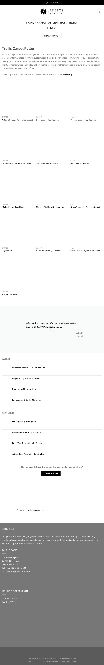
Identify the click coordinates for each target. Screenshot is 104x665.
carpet (15, 540)
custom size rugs (26, 540)
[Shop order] (52, 35)
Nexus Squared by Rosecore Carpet (85, 207)
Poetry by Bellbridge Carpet (48, 251)
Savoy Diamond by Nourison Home (85, 251)
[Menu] (3, 11)
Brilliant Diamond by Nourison (83, 120)
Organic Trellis (8, 251)
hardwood (65, 540)
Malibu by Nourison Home (13, 207)
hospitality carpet (33, 510)
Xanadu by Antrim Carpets (13, 294)
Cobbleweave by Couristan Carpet (16, 163)
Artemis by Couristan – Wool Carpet (17, 120)
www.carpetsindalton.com (18, 571)
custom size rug (65, 74)
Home (30, 22)
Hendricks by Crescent (80, 163)
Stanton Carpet (9, 543)
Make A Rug (51, 473)
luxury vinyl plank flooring (47, 540)
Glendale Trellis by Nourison (48, 163)
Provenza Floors (24, 543)
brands (91, 540)
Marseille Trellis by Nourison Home (51, 207)
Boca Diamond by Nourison (47, 120)
